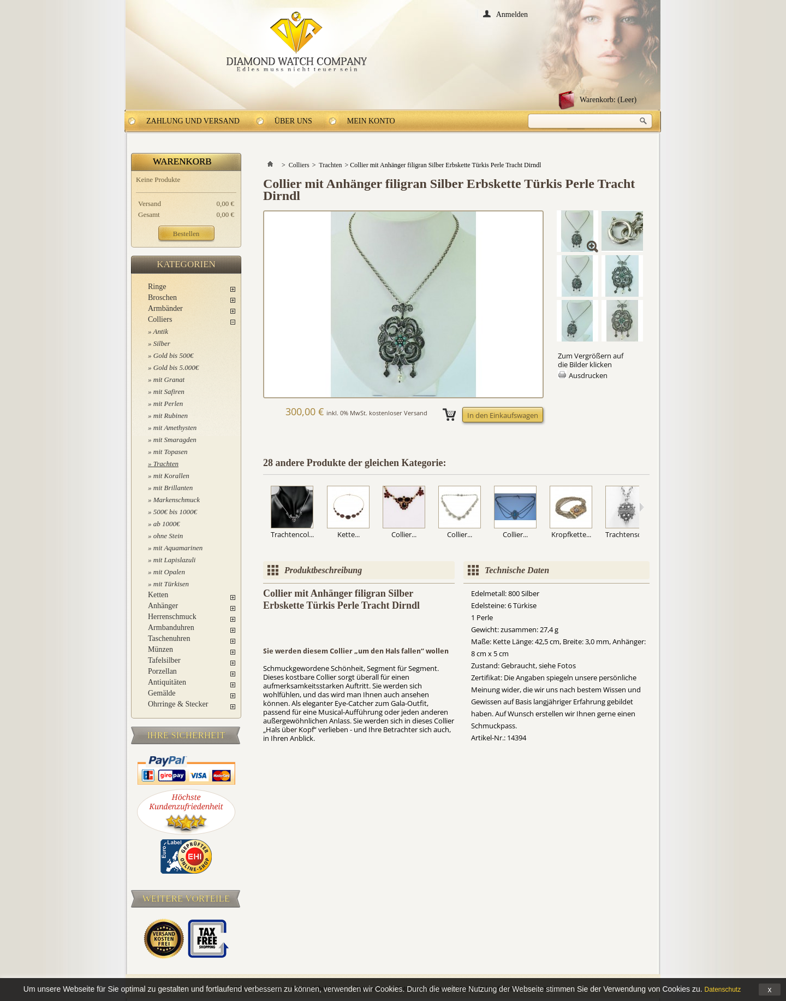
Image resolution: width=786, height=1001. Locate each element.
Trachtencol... (292, 534)
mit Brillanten (173, 488)
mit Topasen (170, 451)
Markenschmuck (176, 500)
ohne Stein (168, 536)
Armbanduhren (171, 627)
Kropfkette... (571, 534)
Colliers (160, 319)
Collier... (403, 534)
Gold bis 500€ (173, 355)
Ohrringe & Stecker (178, 704)
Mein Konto (371, 121)
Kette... (348, 534)
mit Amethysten (175, 427)
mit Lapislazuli (174, 560)
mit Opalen (169, 572)
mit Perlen (168, 403)
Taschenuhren (169, 638)
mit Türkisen (171, 584)
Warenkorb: (608, 100)
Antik (160, 331)
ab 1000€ (166, 524)
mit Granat (168, 379)
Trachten (165, 464)
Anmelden (512, 13)
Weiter (641, 507)
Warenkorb (182, 161)
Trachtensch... (627, 534)
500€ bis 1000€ (175, 512)
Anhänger (163, 606)
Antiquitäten (167, 682)
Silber (161, 343)
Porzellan (162, 671)
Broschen (162, 297)
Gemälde (162, 693)
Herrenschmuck (172, 617)
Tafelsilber (164, 660)
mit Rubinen (170, 415)
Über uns (293, 121)
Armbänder (165, 308)
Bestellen (186, 233)
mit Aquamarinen (178, 548)
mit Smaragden (174, 439)
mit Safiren (168, 391)
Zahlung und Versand (193, 121)
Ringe (157, 286)
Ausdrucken (588, 375)
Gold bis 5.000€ (176, 367)
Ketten (158, 595)
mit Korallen (171, 476)
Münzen (160, 649)
